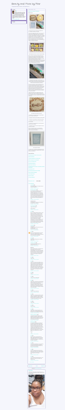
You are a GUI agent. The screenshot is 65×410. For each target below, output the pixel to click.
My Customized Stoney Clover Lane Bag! (34, 170)
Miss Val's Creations (33, 189)
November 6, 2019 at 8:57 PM (34, 347)
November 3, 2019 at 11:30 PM (35, 299)
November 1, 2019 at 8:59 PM (34, 209)
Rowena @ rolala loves (34, 314)
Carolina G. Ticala (33, 242)
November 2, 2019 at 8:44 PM (34, 236)
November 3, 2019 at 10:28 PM (35, 259)
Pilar (31, 257)
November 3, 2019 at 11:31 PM (35, 307)
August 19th (30, 370)
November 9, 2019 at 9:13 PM (34, 360)
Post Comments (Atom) (38, 368)
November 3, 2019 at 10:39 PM (35, 274)
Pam (31, 231)
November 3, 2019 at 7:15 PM (34, 255)
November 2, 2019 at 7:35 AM (34, 223)
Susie (31, 211)
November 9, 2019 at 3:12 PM (34, 354)
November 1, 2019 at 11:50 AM (35, 199)
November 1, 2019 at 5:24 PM (34, 204)
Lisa (31, 349)
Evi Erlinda (32, 225)
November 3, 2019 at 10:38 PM (35, 270)
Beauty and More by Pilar (26, 3)
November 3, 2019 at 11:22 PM (35, 288)
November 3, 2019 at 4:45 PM (34, 245)
